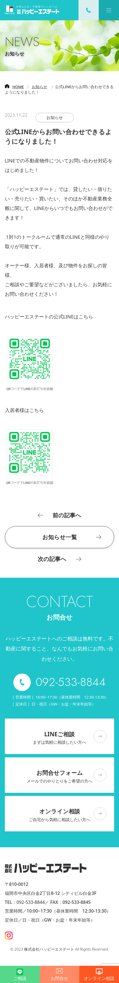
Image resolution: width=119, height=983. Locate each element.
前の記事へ (67, 515)
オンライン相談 (99, 978)
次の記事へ (52, 559)
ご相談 (19, 978)
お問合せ (59, 978)
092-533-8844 (30, 902)
